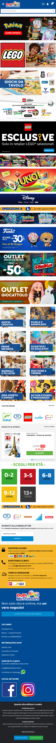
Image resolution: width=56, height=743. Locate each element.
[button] (52, 4)
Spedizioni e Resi (8, 655)
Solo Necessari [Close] (21, 738)
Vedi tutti (51, 405)
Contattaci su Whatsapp (13, 672)
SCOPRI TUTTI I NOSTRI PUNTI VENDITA (28, 614)
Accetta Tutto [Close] (36, 738)
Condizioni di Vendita (10, 651)
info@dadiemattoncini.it (11, 668)
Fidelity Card (6, 647)
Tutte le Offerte (49, 426)
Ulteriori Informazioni (28, 732)
